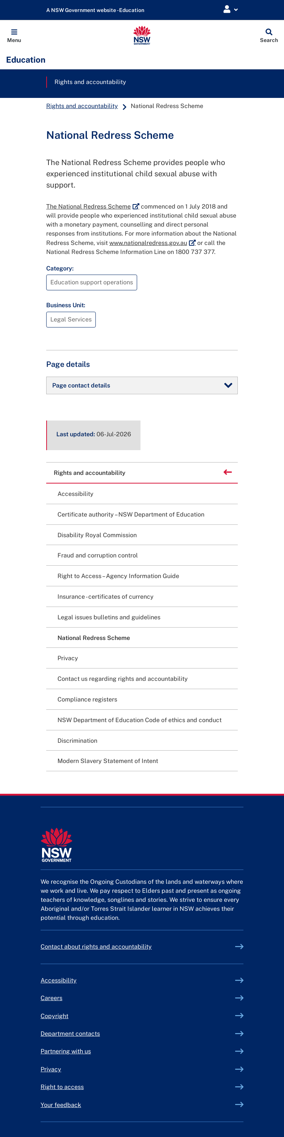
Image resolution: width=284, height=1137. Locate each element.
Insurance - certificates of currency (105, 596)
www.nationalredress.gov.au (152, 242)
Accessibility (75, 493)
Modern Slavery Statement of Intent (107, 761)
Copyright (54, 1016)
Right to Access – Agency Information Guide (118, 576)
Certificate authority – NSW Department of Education (130, 514)
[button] (14, 35)
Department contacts (70, 1033)
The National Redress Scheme (92, 206)
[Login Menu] (231, 9)
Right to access (62, 1086)
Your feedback (61, 1104)
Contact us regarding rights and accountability (122, 678)
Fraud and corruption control (97, 555)
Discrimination (77, 740)
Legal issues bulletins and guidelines (108, 617)
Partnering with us (66, 1051)
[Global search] (269, 35)
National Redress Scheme (93, 637)
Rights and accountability (90, 82)
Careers (51, 998)
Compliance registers (87, 699)
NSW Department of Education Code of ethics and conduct (139, 720)
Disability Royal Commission (97, 535)
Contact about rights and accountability (96, 946)
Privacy (67, 658)
